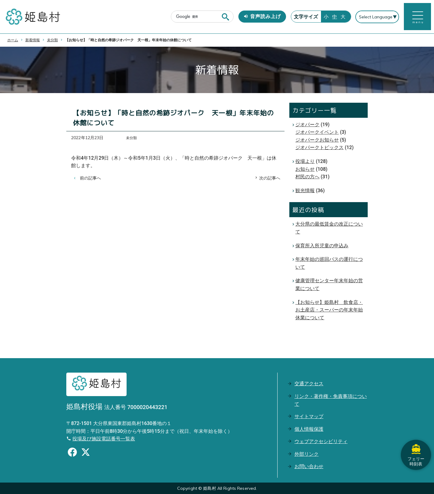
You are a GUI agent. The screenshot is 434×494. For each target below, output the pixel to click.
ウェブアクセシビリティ (321, 441)
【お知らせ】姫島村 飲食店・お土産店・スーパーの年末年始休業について (329, 309)
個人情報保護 (308, 429)
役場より (305, 161)
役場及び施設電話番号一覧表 (103, 439)
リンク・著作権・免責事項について (330, 400)
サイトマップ (308, 416)
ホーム (12, 40)
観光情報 (305, 190)
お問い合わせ (308, 466)
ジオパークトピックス (319, 147)
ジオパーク (307, 124)
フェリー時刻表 (416, 454)
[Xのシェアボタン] (85, 453)
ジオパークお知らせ (317, 140)
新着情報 (32, 40)
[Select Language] (377, 17)
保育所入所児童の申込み (321, 246)
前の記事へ (90, 178)
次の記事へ (269, 178)
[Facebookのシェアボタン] (72, 453)
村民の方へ (307, 177)
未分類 (52, 40)
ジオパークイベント (317, 132)
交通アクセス (308, 383)
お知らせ (305, 169)
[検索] (196, 17)
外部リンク (306, 454)
